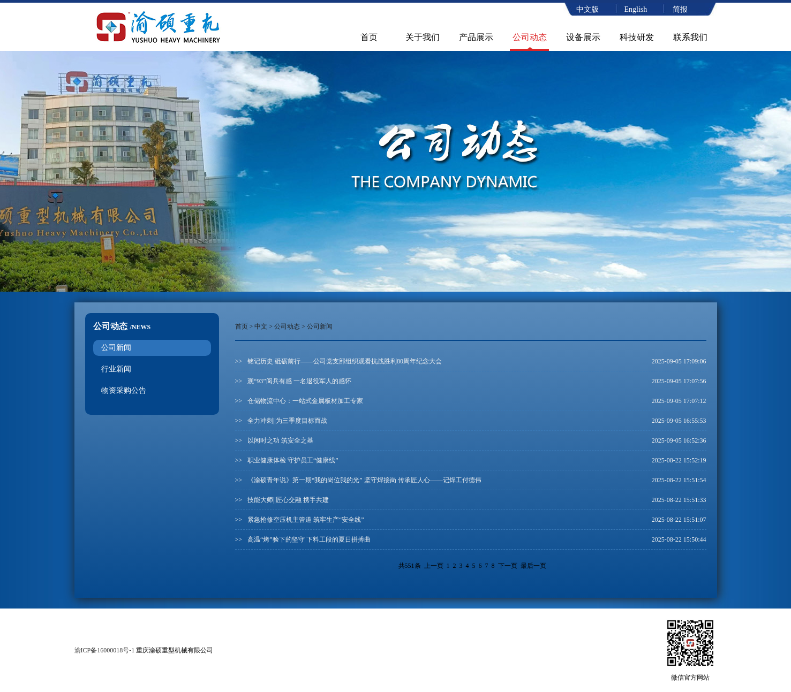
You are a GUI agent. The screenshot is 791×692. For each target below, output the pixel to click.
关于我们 (422, 37)
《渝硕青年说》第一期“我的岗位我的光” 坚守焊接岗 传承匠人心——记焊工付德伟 (364, 480)
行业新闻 (116, 369)
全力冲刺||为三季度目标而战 (287, 420)
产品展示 (476, 37)
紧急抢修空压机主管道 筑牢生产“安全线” (305, 519)
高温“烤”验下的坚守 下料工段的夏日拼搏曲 (309, 539)
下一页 (507, 565)
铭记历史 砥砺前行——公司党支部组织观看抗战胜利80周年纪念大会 (344, 361)
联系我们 (690, 37)
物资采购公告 (123, 390)
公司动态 (530, 37)
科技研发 (637, 37)
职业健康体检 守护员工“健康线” (292, 460)
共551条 (409, 565)
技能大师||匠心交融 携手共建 (288, 500)
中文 (260, 326)
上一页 (433, 565)
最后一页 (533, 565)
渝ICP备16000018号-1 (104, 650)
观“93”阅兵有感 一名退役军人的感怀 (299, 381)
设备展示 (583, 37)
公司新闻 (116, 348)
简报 (680, 9)
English (635, 9)
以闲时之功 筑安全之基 (280, 440)
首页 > (245, 326)
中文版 (587, 9)
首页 (369, 37)
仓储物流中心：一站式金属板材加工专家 (305, 401)
